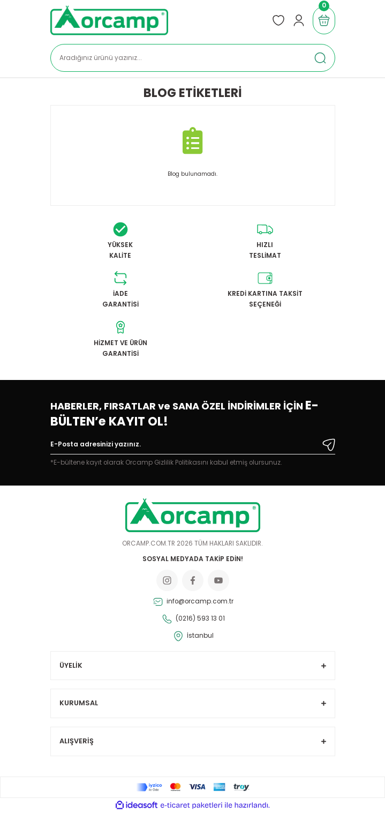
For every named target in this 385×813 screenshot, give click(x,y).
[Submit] (328, 444)
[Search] (192, 58)
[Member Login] (298, 20)
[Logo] (109, 20)
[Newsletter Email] (192, 446)
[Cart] (324, 20)
